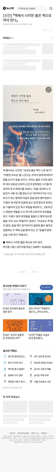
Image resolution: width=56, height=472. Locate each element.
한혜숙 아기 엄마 (15, 375)
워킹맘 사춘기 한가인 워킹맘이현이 (17, 381)
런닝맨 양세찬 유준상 (43, 362)
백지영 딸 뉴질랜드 (16, 369)
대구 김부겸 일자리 (42, 356)
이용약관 (12, 433)
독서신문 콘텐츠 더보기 (15, 285)
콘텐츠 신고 (35, 433)
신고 (30, 24)
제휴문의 (44, 433)
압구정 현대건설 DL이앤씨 (17, 356)
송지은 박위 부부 (41, 375)
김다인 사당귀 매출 (42, 369)
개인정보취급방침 (23, 433)
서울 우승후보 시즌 (42, 381)
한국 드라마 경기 (15, 362)
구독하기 (46, 287)
